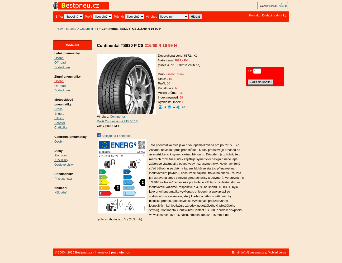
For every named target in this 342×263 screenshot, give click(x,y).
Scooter (59, 123)
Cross (58, 109)
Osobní (59, 58)
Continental (118, 116)
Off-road (60, 62)
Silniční (59, 118)
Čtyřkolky (60, 127)
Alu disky (60, 155)
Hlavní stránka (66, 28)
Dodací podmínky (274, 15)
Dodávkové (62, 67)
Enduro (59, 113)
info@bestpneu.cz (253, 252)
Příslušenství (63, 178)
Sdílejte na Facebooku (117, 136)
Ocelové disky (64, 164)
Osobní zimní (89, 28)
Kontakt (254, 15)
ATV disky (61, 160)
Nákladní (60, 192)
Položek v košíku (271, 6)
